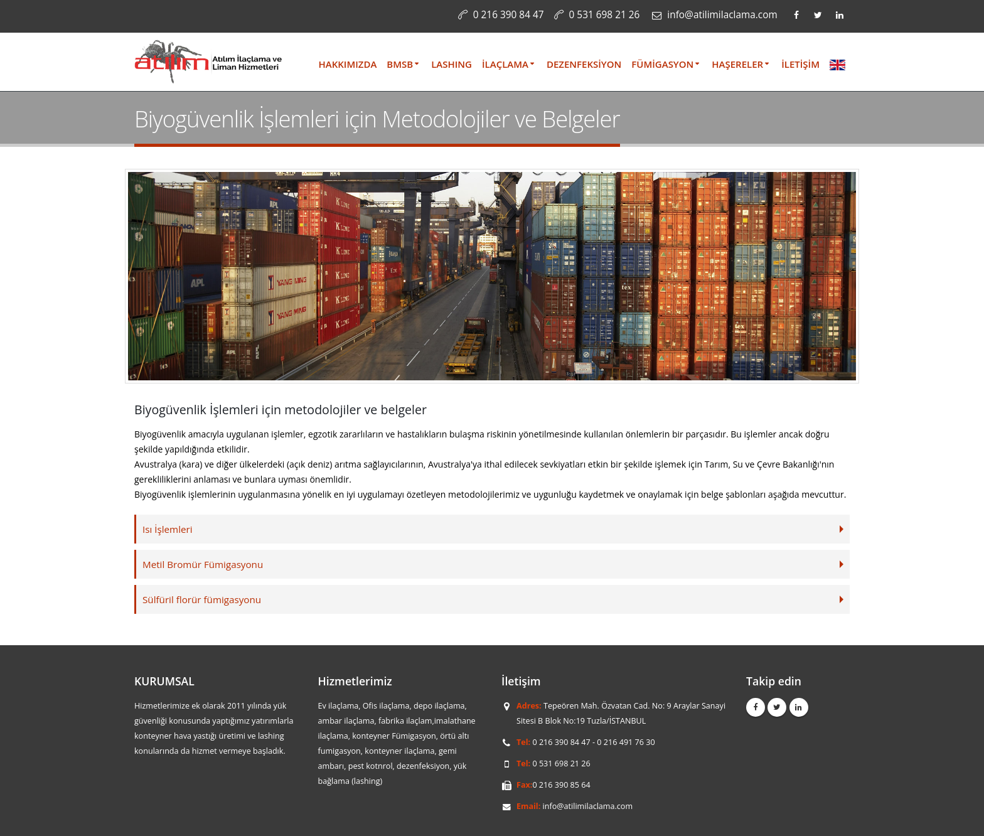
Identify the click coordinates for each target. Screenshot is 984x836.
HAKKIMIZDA (348, 64)
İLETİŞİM (800, 64)
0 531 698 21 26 (604, 14)
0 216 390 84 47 (508, 14)
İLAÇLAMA (505, 64)
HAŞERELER (737, 64)
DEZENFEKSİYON (584, 64)
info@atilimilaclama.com (588, 806)
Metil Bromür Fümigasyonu (203, 564)
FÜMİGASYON (662, 64)
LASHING (451, 64)
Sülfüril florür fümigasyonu (202, 599)
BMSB (400, 64)
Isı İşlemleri (167, 528)
